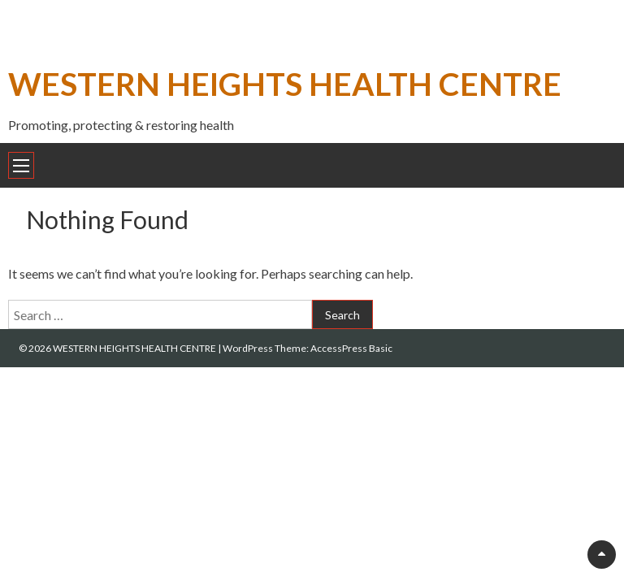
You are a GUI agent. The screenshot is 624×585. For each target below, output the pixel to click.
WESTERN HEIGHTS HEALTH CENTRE (284, 83)
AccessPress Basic (351, 348)
